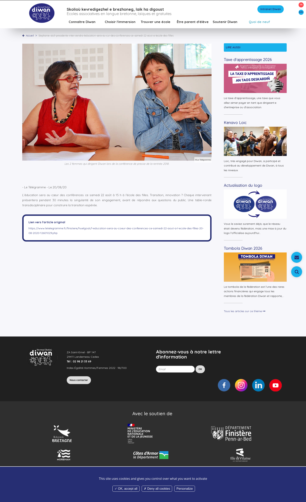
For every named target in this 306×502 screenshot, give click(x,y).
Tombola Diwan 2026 (243, 248)
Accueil (30, 36)
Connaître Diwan (82, 22)
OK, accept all (126, 488)
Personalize (184, 488)
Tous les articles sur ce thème (244, 312)
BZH (301, 12)
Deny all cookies (157, 488)
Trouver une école (155, 22)
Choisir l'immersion (120, 22)
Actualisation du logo (243, 186)
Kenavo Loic (235, 123)
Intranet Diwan (270, 10)
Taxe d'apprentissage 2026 (248, 60)
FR (301, 5)
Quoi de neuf (259, 22)
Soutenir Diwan (225, 22)
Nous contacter (79, 380)
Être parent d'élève (193, 22)
